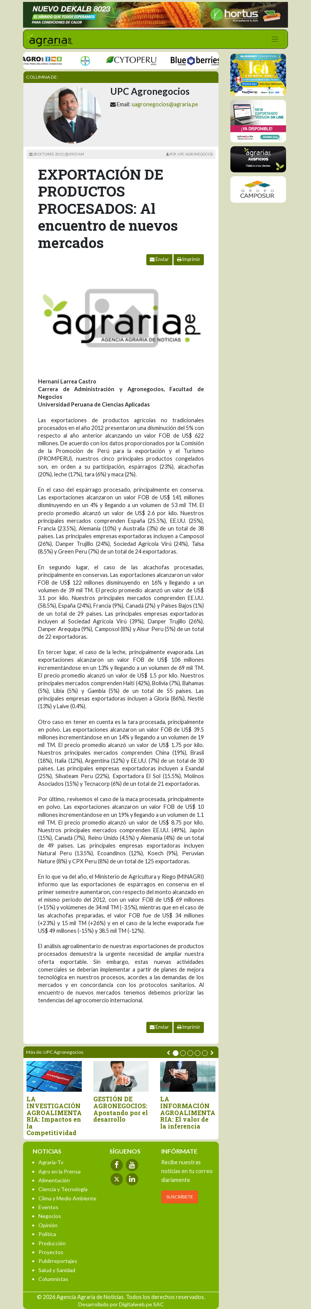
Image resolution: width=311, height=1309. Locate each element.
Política (47, 1234)
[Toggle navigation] (275, 39)
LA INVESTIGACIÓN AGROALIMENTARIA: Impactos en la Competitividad (54, 1116)
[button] (175, 1053)
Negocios (49, 1216)
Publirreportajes (57, 1261)
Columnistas (53, 1279)
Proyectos (50, 1252)
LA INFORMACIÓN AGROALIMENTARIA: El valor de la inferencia (187, 1112)
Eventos (48, 1207)
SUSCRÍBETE (179, 1197)
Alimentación (54, 1180)
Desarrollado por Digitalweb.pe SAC (121, 1304)
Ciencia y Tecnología (63, 1189)
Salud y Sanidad (56, 1270)
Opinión (48, 1225)
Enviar (159, 259)
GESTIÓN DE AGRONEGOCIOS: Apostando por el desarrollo (120, 1109)
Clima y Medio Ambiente (67, 1198)
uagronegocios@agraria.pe (165, 104)
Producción (52, 1243)
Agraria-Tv (50, 1162)
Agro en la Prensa (59, 1171)
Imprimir (188, 259)
